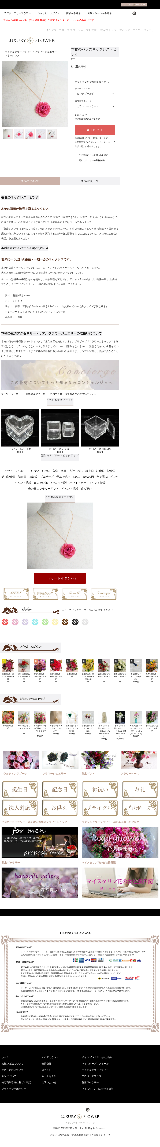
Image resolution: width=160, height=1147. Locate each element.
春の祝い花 (41, 482)
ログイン (46, 1069)
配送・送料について (13, 1069)
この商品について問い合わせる (91, 155)
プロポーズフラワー (93, 1076)
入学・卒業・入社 (64, 470)
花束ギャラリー (90, 1082)
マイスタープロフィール (95, 1063)
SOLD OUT (95, 130)
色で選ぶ (102, 476)
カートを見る (49, 1076)
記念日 (100, 470)
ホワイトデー (77, 482)
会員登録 (46, 1063)
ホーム (5, 1057)
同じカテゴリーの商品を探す (90, 160)
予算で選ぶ (63, 476)
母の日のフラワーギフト (43, 488)
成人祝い (86, 488)
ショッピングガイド (46, 13)
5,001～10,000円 (83, 476)
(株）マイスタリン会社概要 (97, 1057)
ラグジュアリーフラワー (17, 13)
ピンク (114, 476)
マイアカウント (50, 1057)
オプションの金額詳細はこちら (92, 81)
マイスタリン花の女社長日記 (97, 1088)
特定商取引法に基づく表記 (87, 119)
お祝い (35, 470)
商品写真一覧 (90, 181)
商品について (30, 181)
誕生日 (89, 470)
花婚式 (33, 476)
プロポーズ (47, 476)
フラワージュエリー (46, 52)
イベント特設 (22, 482)
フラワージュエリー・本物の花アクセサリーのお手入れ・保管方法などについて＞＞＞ (48, 394)
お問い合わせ (49, 1082)
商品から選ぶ (71, 13)
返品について (81, 115)
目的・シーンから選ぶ (97, 13)
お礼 (80, 470)
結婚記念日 (9, 476)
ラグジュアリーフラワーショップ (80, 1123)
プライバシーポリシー (14, 1088)
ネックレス (13, 55)
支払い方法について (13, 1063)
